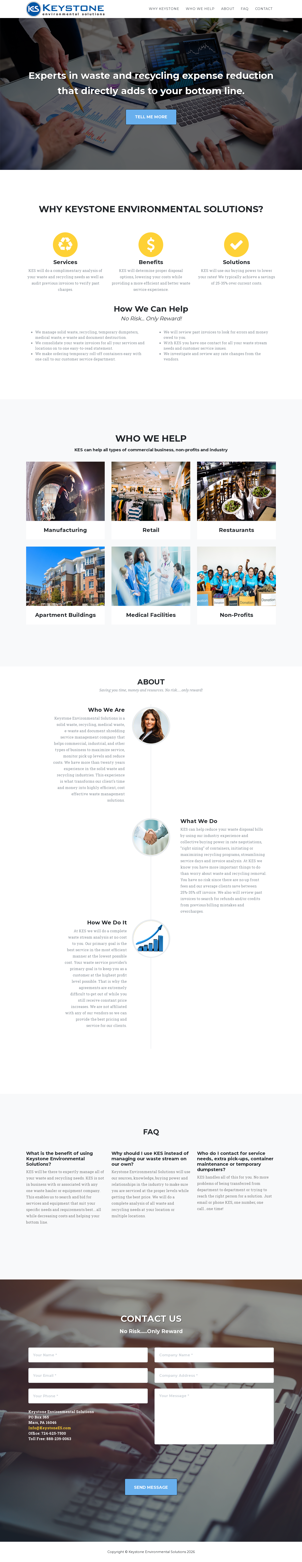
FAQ (245, 9)
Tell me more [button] (151, 116)
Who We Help (200, 9)
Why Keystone (164, 9)
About (227, 9)
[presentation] (188, 1464)
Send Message (151, 1487)
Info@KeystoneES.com (49, 1427)
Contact (264, 9)
